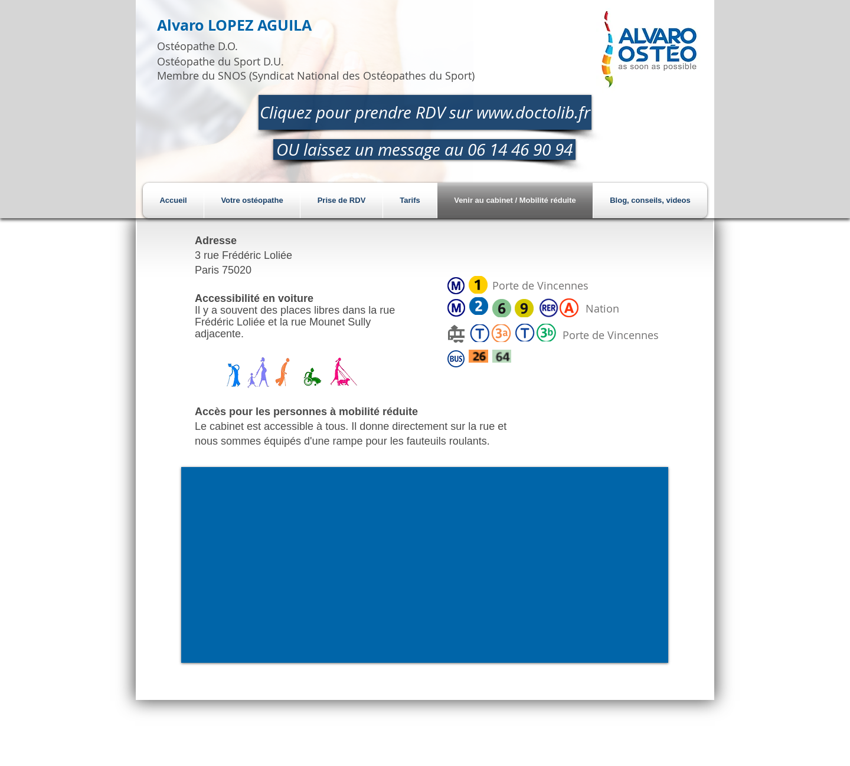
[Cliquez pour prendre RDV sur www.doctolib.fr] (425, 112)
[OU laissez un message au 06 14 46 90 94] (424, 149)
